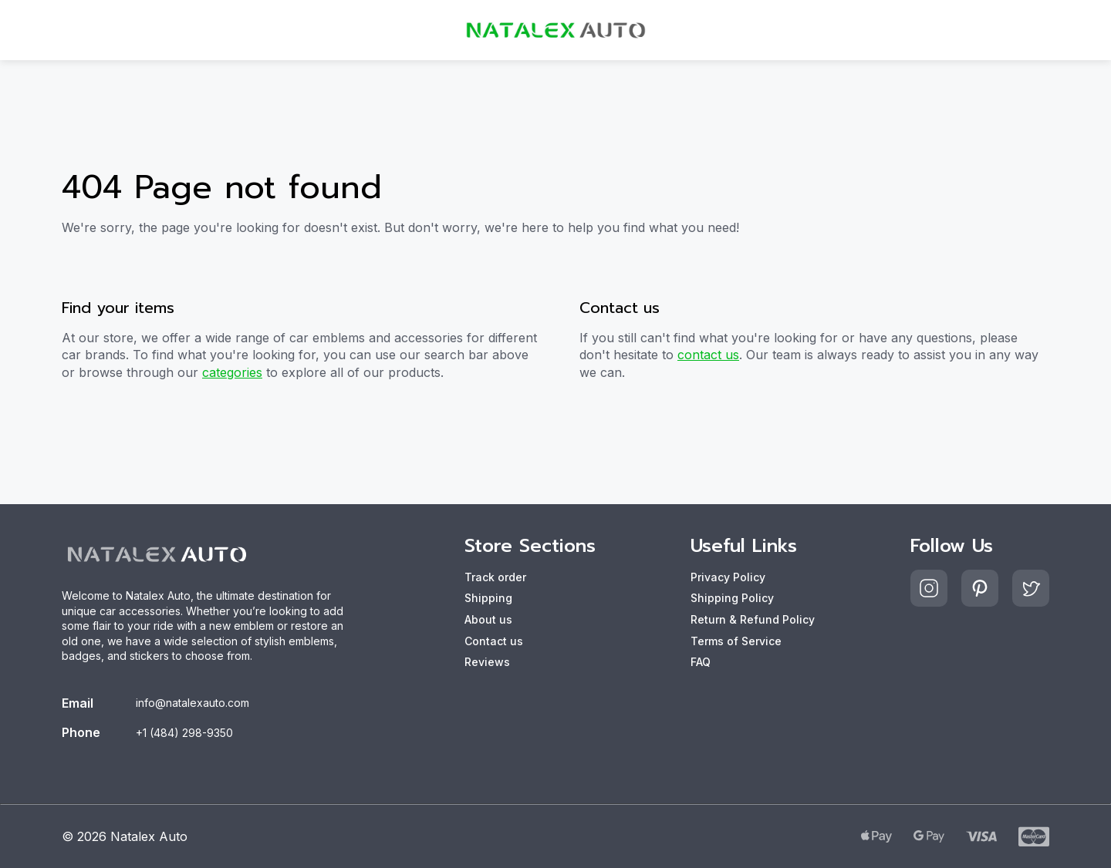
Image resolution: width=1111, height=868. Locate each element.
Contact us (493, 641)
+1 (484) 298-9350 (184, 732)
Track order (495, 577)
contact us (708, 354)
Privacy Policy (728, 577)
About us (488, 619)
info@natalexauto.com (192, 702)
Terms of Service (736, 641)
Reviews (487, 661)
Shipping (488, 597)
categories (232, 372)
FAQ (701, 661)
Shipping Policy (732, 597)
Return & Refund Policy (753, 619)
